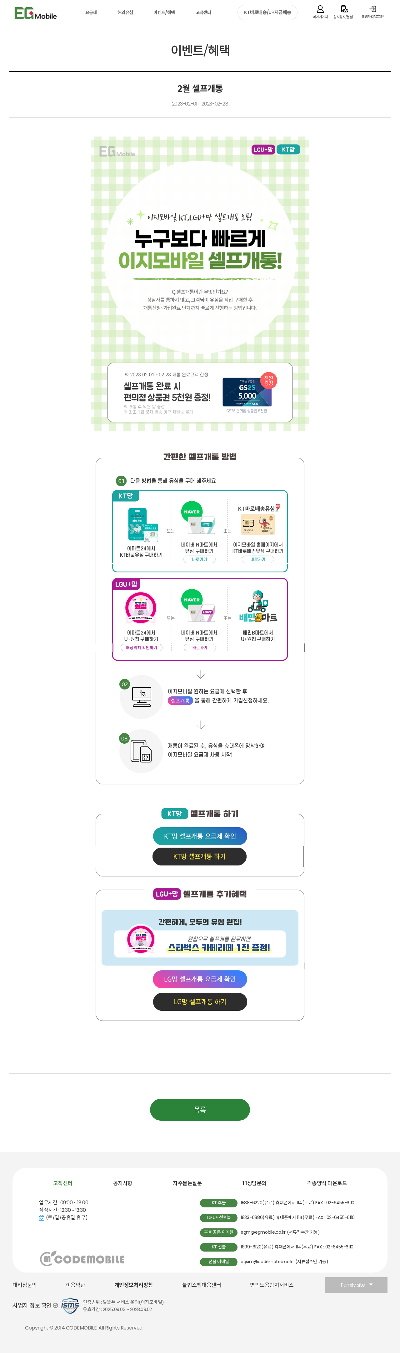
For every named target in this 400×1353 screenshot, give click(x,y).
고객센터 (203, 12)
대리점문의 (24, 1285)
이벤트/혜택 (164, 12)
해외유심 (125, 12)
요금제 (91, 12)
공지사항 (122, 1183)
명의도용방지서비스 (272, 1285)
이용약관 (75, 1285)
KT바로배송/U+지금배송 (267, 12)
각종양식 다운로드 (327, 1183)
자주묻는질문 (187, 1183)
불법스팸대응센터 (201, 1285)
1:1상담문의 (254, 1183)
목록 (200, 1110)
